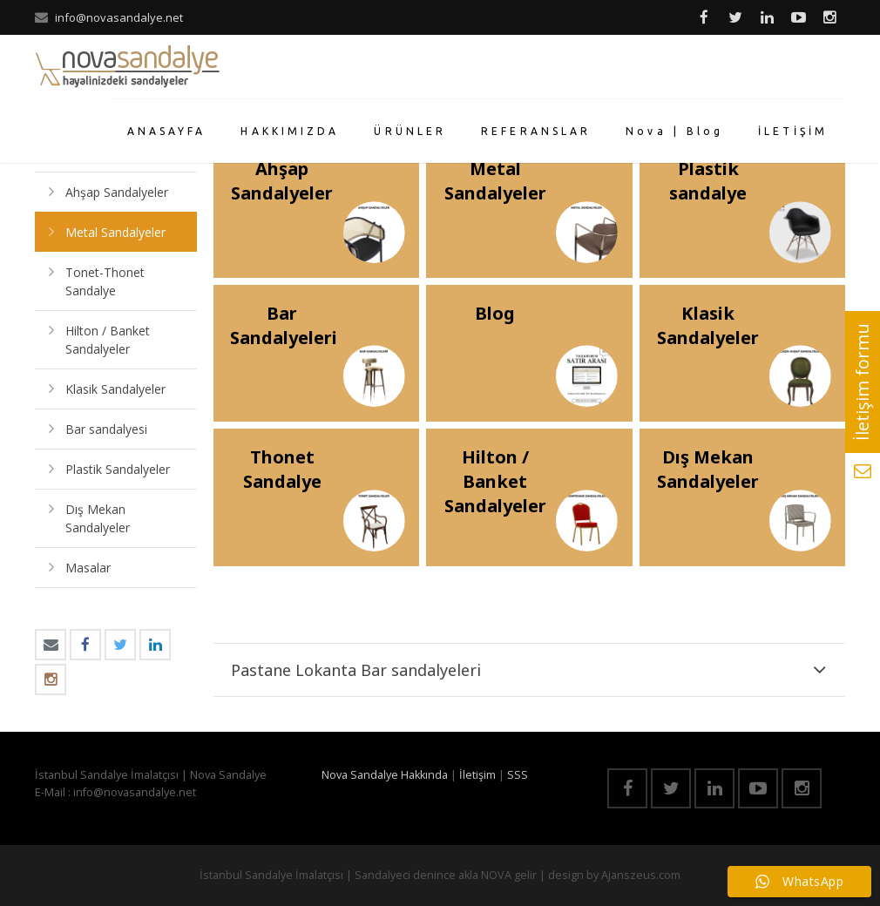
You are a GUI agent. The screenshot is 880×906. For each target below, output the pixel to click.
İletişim (477, 774)
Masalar (88, 567)
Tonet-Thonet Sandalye (105, 281)
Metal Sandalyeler (115, 232)
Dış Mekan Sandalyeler (97, 518)
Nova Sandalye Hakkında (385, 774)
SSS (517, 774)
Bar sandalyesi (106, 429)
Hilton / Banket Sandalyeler (107, 339)
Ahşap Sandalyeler (116, 192)
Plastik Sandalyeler (117, 469)
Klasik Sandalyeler (115, 389)
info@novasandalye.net (119, 17)
